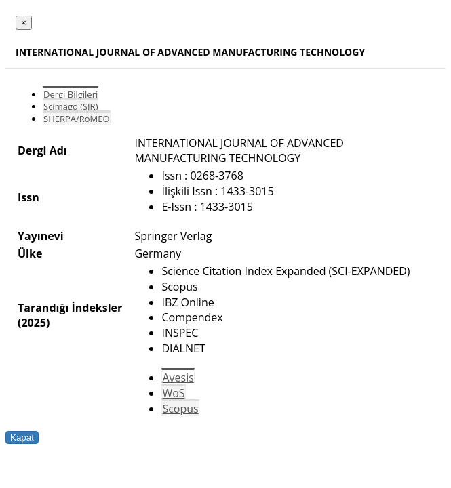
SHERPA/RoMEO (76, 119)
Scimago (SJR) (70, 106)
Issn (28, 197)
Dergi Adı (42, 150)
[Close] (24, 23)
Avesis (177, 377)
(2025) (34, 322)
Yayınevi (41, 235)
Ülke (30, 253)
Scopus (180, 408)
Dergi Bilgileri (70, 94)
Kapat (22, 437)
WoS (173, 393)
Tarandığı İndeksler (70, 307)
